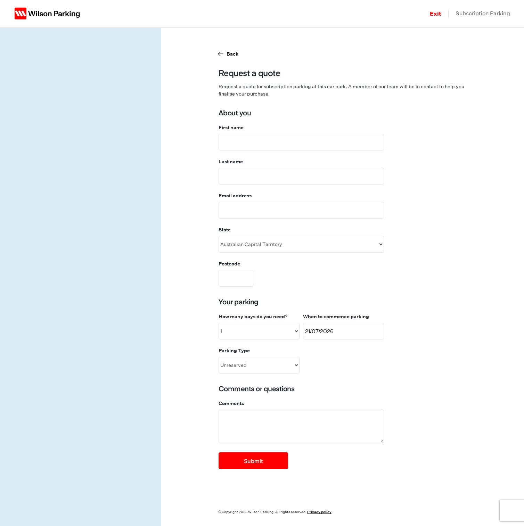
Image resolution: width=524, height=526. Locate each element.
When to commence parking (336, 316)
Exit (435, 13)
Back (232, 54)
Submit (253, 461)
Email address (235, 195)
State (225, 229)
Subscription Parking (483, 13)
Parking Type (234, 350)
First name (231, 127)
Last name (231, 161)
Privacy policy (319, 512)
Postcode (229, 263)
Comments (231, 403)
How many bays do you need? (253, 316)
